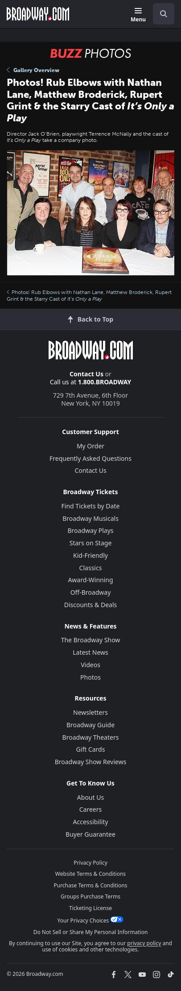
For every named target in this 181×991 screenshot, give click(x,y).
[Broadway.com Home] (38, 13)
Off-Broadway (90, 592)
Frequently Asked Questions (90, 458)
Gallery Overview (33, 70)
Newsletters (90, 712)
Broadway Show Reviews (91, 761)
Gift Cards (90, 749)
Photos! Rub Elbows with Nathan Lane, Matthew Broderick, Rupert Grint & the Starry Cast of (89, 295)
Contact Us (86, 374)
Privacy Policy (90, 862)
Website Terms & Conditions (90, 874)
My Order (90, 446)
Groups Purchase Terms (90, 896)
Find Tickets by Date (91, 506)
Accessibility (90, 822)
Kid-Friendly (90, 555)
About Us (90, 797)
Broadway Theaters (90, 737)
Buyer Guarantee (90, 834)
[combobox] (160, 13)
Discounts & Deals (90, 604)
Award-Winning (90, 580)
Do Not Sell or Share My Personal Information (90, 932)
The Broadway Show (90, 640)
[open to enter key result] (163, 13)
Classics (90, 568)
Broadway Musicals (90, 518)
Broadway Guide (90, 725)
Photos (90, 677)
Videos (90, 665)
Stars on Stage (91, 543)
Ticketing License (90, 908)
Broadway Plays (91, 530)
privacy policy (144, 943)
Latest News (90, 652)
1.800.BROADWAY (105, 382)
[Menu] (138, 15)
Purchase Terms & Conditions (90, 885)
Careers (90, 809)
